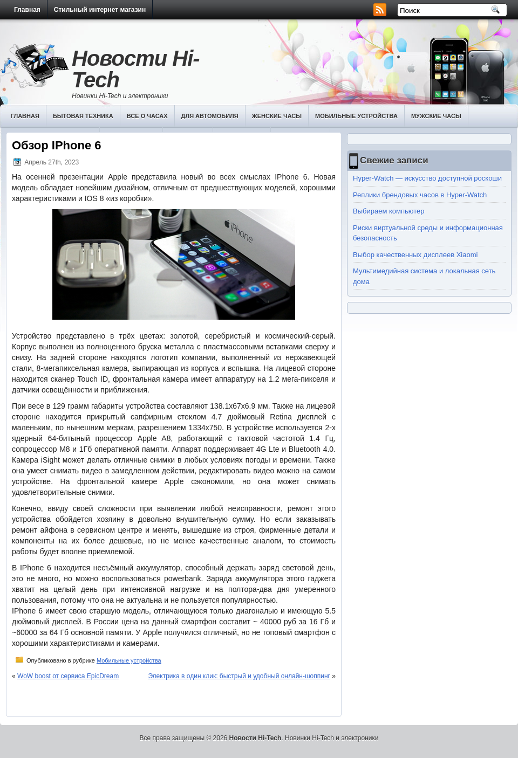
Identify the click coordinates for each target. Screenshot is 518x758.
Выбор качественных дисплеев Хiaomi (415, 255)
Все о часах (147, 116)
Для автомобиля (209, 116)
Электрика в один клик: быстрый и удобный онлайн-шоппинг (239, 676)
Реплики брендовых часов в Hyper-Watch (420, 195)
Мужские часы (436, 116)
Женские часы (277, 116)
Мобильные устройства (356, 116)
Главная (27, 9)
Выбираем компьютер (389, 211)
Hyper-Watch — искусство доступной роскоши (427, 178)
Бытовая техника (83, 116)
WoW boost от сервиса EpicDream (68, 676)
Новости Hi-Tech (136, 69)
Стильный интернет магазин (100, 9)
